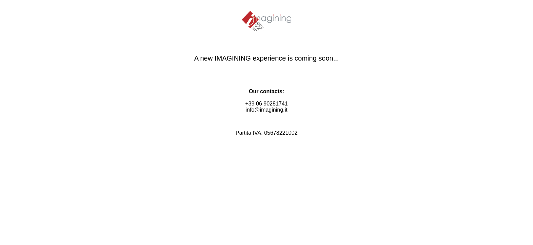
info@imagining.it (267, 110)
